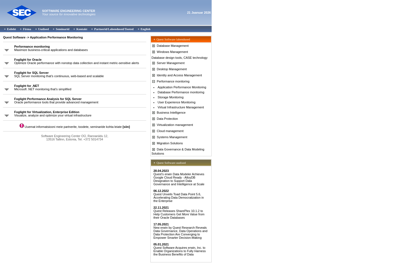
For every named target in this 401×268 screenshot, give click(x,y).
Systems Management (169, 137)
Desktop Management (169, 69)
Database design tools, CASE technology (179, 57)
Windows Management (169, 51)
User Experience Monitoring (176, 102)
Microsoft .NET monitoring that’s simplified (42, 87)
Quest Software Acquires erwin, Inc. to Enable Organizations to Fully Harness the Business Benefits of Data (179, 249)
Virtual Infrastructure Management (181, 107)
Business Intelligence (168, 112)
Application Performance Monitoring (182, 87)
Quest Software (14, 37)
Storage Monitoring (171, 97)
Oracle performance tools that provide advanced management (56, 100)
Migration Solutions (167, 143)
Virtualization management (172, 124)
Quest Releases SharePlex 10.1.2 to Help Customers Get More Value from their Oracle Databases (178, 212)
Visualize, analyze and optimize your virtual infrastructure (52, 113)
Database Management (170, 45)
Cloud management (167, 131)
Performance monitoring (170, 81)
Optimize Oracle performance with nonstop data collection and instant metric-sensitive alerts (76, 61)
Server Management (168, 63)
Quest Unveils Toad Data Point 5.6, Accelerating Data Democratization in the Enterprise (178, 196)
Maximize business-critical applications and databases (51, 48)
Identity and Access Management (176, 75)
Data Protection (164, 118)
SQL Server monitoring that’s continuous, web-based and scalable (59, 74)
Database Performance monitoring (181, 92)
